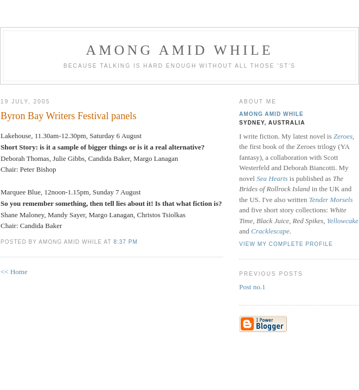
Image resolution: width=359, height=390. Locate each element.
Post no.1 (252, 287)
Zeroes (343, 136)
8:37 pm (125, 242)
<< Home (14, 272)
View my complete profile (286, 244)
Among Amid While (179, 50)
